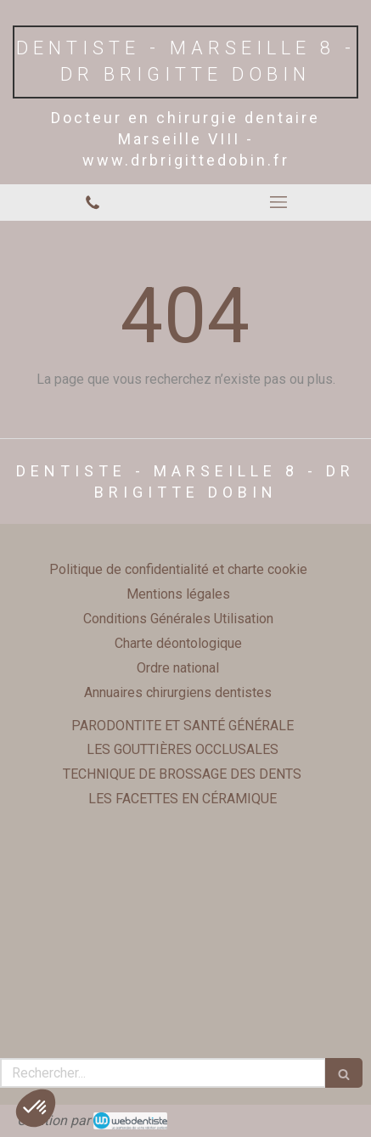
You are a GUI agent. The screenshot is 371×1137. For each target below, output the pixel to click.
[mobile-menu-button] (279, 202)
